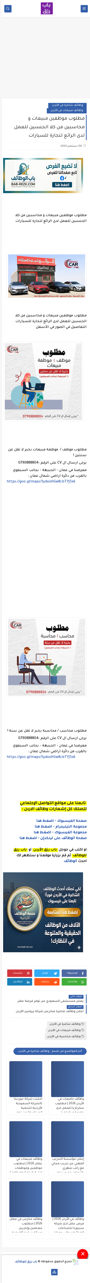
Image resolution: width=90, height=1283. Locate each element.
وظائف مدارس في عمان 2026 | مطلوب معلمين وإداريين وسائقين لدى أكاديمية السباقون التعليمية (24, 1228)
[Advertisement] (45, 59)
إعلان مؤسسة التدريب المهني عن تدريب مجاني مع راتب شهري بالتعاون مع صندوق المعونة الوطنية (66, 1168)
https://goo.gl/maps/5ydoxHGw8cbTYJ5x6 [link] (39, 482)
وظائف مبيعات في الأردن (65, 110)
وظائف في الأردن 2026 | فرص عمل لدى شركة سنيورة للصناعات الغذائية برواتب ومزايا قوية (66, 1228)
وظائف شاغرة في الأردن (65, 105)
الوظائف (68, 861)
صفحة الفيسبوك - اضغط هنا (60, 821)
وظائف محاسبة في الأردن (64, 1036)
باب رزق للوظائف (24, 1261)
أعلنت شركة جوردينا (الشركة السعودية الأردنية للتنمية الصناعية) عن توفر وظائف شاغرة (26, 1108)
